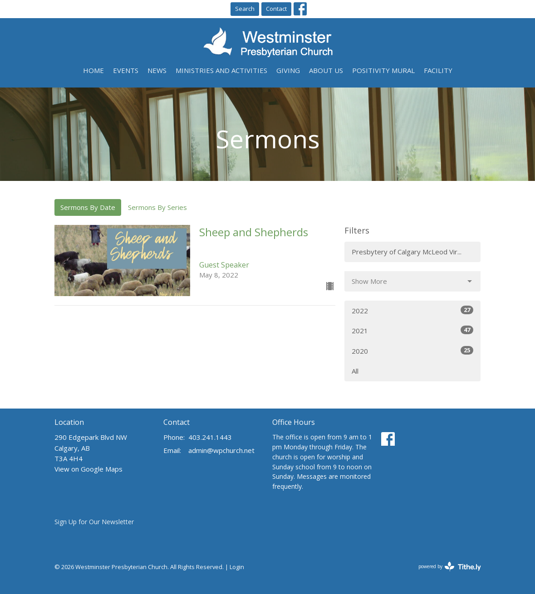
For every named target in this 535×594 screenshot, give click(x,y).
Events (125, 70)
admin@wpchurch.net (221, 450)
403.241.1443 (210, 437)
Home (93, 70)
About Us (326, 70)
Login (237, 567)
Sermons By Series (157, 207)
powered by (449, 566)
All (355, 370)
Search (245, 9)
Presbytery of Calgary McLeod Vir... (406, 251)
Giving (288, 70)
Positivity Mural (383, 70)
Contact (276, 9)
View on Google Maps (88, 468)
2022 (412, 310)
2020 (412, 350)
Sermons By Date (87, 207)
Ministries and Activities (221, 70)
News (157, 70)
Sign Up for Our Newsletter (94, 521)
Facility (438, 70)
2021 (412, 330)
